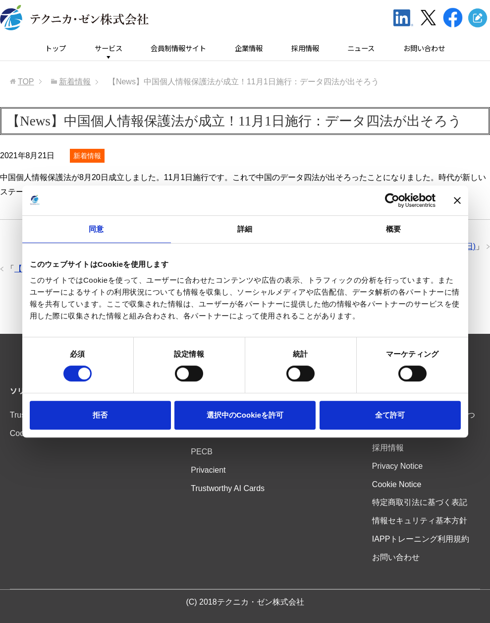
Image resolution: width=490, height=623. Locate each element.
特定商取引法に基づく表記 (419, 502)
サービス (108, 48)
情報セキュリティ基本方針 (419, 520)
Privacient (208, 470)
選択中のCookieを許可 (245, 415)
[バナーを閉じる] (457, 200)
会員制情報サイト (178, 48)
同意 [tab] (96, 229)
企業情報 (249, 48)
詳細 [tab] (244, 229)
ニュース (361, 48)
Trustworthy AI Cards (228, 488)
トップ (55, 48)
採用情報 (305, 48)
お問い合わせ (424, 48)
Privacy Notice (397, 466)
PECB (202, 451)
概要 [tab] (393, 229)
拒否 (100, 415)
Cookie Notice (397, 484)
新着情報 (87, 156)
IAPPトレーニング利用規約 (420, 539)
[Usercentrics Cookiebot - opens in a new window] (392, 200)
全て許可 (390, 415)
